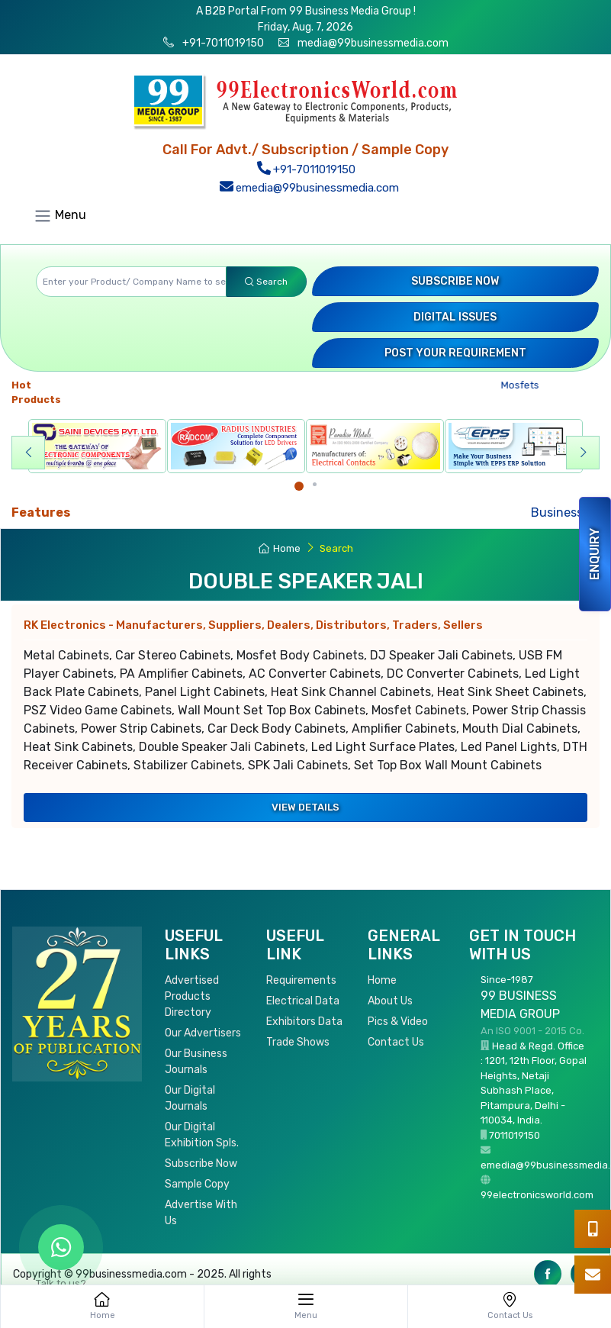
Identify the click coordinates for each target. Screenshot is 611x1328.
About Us (390, 1000)
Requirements (301, 980)
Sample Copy (197, 1184)
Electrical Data (302, 1000)
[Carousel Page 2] (315, 484)
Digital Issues (455, 317)
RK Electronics (253, 625)
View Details (305, 807)
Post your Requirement (455, 353)
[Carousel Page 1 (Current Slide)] (299, 486)
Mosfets (525, 385)
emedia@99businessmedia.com (309, 188)
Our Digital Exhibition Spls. (202, 1134)
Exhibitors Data (304, 1021)
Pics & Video (398, 1021)
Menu (60, 216)
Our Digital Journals (190, 1098)
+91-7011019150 (222, 43)
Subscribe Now (455, 281)
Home (280, 548)
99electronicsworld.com (537, 1195)
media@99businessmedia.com (373, 43)
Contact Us (396, 1042)
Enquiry (594, 554)
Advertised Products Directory (192, 996)
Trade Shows (298, 1042)
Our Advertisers (203, 1033)
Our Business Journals (196, 1061)
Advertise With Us (201, 1212)
